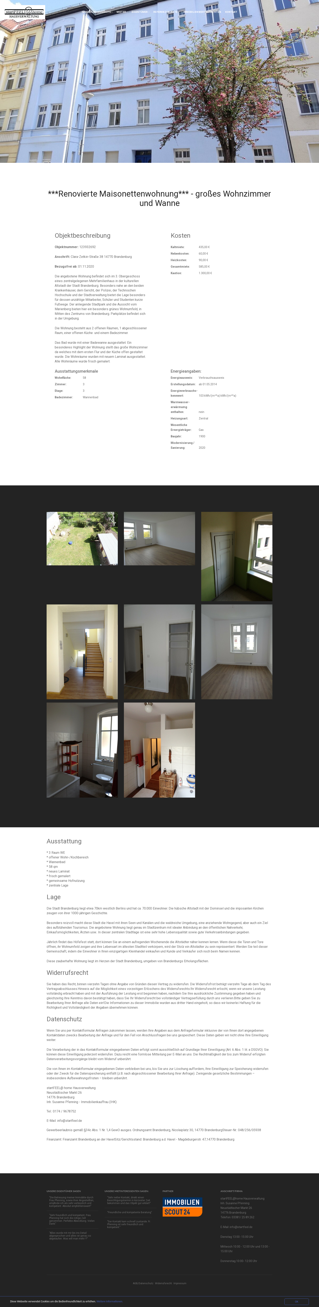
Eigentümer (141, 12)
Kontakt (231, 12)
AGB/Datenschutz (143, 1283)
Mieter (122, 12)
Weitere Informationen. (109, 1301)
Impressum (180, 1283)
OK (296, 1301)
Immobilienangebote (97, 12)
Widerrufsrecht (163, 1283)
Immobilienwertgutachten (202, 12)
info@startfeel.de (69, 1121)
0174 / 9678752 (64, 1111)
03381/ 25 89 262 (243, 1217)
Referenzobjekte (166, 12)
